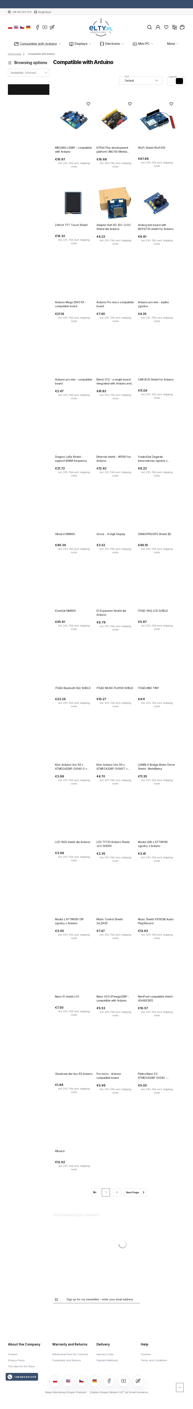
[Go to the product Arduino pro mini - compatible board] (74, 357)
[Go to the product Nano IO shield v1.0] (74, 974)
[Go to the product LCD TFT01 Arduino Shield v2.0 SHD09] (115, 820)
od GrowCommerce (136, 1392)
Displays (71, 44)
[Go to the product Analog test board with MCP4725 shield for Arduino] (157, 203)
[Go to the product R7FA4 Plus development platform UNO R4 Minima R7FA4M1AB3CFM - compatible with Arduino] (115, 119)
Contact (13, 1354)
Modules (147, 44)
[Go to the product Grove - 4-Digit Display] (115, 512)
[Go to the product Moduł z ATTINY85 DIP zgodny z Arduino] (74, 897)
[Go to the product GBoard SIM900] (74, 512)
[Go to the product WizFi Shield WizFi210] (157, 119)
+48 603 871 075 (21, 11)
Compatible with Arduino (36, 44)
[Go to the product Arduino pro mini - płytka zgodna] (157, 280)
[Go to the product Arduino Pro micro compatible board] (115, 280)
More (171, 44)
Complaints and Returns (66, 1360)
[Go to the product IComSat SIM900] (74, 589)
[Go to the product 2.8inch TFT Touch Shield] (74, 203)
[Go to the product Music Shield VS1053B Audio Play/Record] (157, 897)
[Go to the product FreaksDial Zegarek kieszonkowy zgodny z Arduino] (157, 435)
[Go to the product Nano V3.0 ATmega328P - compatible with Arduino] (115, 974)
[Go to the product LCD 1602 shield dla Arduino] (74, 820)
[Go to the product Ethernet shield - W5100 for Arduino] (115, 435)
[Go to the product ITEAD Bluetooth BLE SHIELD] (74, 666)
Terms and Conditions (154, 1360)
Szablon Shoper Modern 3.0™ (107, 1392)
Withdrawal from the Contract (70, 1354)
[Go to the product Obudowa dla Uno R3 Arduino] (74, 1052)
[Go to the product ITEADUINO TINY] (157, 666)
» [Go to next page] (135, 1192)
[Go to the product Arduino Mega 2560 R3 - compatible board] (74, 280)
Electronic (97, 44)
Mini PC (123, 44)
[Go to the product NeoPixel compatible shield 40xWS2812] (157, 974)
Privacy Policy (16, 1360)
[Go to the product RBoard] (74, 1129)
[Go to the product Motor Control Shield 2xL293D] (115, 897)
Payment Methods (107, 1360)
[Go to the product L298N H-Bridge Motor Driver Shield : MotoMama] (157, 743)
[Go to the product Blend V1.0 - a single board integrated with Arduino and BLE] (115, 357)
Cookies (146, 1354)
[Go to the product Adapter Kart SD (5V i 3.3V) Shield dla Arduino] (115, 203)
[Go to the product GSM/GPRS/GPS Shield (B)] (157, 512)
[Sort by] (141, 80)
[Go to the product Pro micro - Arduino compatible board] (115, 1052)
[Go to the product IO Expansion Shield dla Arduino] (115, 589)
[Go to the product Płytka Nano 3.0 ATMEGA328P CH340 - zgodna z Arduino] (157, 1052)
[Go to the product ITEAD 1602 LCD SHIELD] (157, 589)
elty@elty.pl (44, 11)
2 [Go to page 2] (117, 1192)
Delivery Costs (105, 1354)
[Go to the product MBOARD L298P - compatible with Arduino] (74, 119)
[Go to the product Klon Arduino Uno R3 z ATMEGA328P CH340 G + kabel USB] (74, 743)
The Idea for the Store (21, 1366)
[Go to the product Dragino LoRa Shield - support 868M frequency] (74, 435)
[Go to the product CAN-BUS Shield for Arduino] (157, 357)
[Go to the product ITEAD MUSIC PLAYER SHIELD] (115, 666)
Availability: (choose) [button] (23, 72)
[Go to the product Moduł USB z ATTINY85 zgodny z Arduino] (157, 820)
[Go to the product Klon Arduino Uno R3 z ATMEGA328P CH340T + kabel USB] (115, 743)
